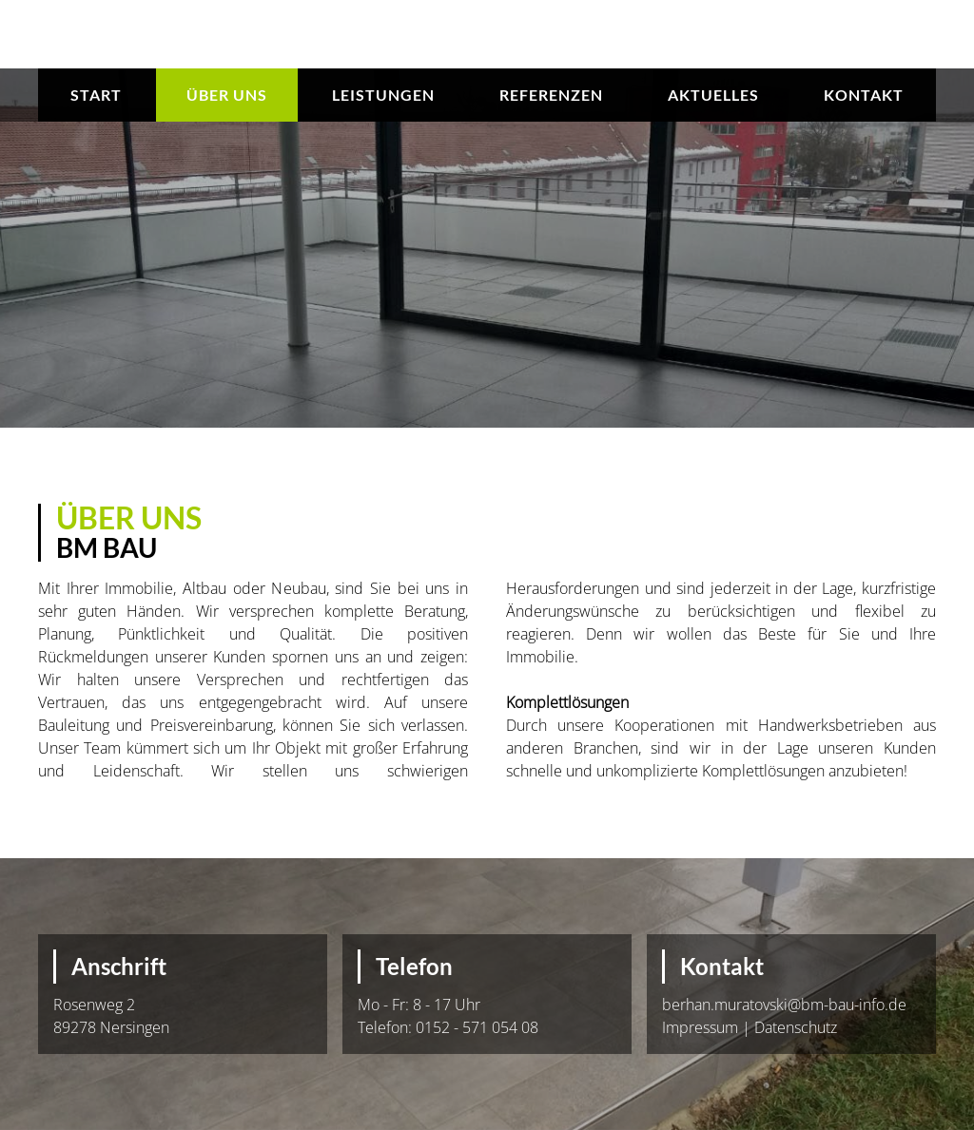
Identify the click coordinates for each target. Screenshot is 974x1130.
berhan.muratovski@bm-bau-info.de (784, 1004)
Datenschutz (795, 1027)
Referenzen (551, 95)
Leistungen (383, 95)
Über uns (226, 95)
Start (96, 95)
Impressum (700, 1027)
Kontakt (864, 95)
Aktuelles (713, 95)
